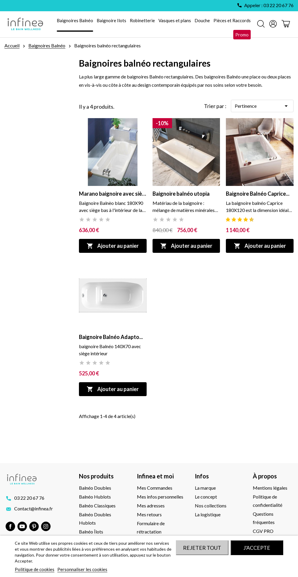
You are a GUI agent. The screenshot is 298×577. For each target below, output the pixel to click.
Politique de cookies (34, 569)
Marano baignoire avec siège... (113, 193)
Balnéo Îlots (91, 531)
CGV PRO (263, 531)
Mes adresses (151, 505)
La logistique (208, 514)
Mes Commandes (154, 488)
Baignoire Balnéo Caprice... (257, 193)
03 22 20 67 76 (29, 498)
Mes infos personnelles (160, 496)
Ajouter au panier (113, 245)
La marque (205, 488)
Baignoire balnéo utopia (181, 193)
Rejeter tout (202, 547)
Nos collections (210, 505)
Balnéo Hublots (95, 496)
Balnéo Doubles (95, 488)
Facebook (10, 526)
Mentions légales (270, 488)
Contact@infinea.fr (33, 508)
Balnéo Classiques (97, 505)
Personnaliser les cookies (82, 569)
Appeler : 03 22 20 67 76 (269, 5)
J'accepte (256, 547)
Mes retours (149, 514)
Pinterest (34, 526)
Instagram (46, 526)
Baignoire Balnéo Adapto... (111, 337)
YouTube (22, 526)
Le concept (206, 496)
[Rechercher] (261, 24)
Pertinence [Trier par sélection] (262, 106)
